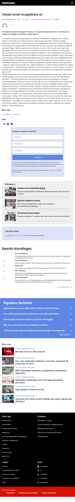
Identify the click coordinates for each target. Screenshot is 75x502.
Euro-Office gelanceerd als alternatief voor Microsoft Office (31, 314)
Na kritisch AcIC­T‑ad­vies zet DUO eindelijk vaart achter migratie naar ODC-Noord (43, 400)
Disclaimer (10, 493)
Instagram (44, 482)
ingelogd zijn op (18, 236)
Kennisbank (6, 424)
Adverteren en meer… (45, 421)
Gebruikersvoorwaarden (28, 493)
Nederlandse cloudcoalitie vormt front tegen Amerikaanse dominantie (39, 381)
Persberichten (43, 436)
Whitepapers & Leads (45, 428)
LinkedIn (44, 474)
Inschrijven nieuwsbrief (10, 478)
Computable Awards (9, 428)
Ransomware (7, 452)
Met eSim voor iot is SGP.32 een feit (30, 351)
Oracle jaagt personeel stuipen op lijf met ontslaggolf (28, 319)
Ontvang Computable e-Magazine (14, 436)
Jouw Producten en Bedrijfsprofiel (50, 424)
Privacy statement (49, 493)
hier (56, 170)
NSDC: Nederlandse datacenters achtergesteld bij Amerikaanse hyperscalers (40, 371)
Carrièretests (6, 421)
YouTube (44, 478)
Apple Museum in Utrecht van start (29, 389)
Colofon (5, 466)
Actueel (26, 19)
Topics (4, 444)
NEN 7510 (5, 456)
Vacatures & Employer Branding (49, 432)
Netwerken (6, 114)
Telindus (55, 19)
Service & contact (8, 474)
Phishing (5, 448)
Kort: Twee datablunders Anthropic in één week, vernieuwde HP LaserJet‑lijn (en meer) (41, 362)
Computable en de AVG (10, 470)
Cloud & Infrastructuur (40, 19)
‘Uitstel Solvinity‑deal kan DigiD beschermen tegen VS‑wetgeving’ (34, 330)
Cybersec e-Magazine (10, 440)
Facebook (44, 466)
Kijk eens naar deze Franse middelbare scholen (25, 325)
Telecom (16, 114)
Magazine (5, 432)
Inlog (4, 482)
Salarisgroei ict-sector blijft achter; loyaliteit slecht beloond (31, 308)
